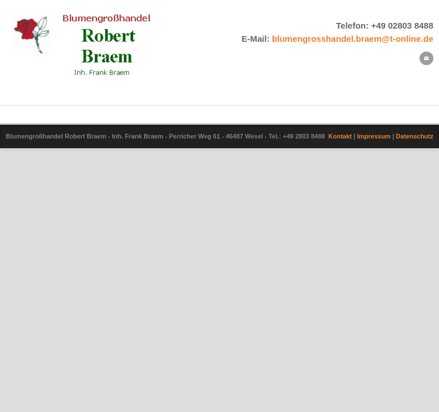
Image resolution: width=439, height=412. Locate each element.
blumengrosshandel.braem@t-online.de (352, 38)
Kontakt (340, 136)
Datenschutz (414, 136)
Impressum (374, 136)
